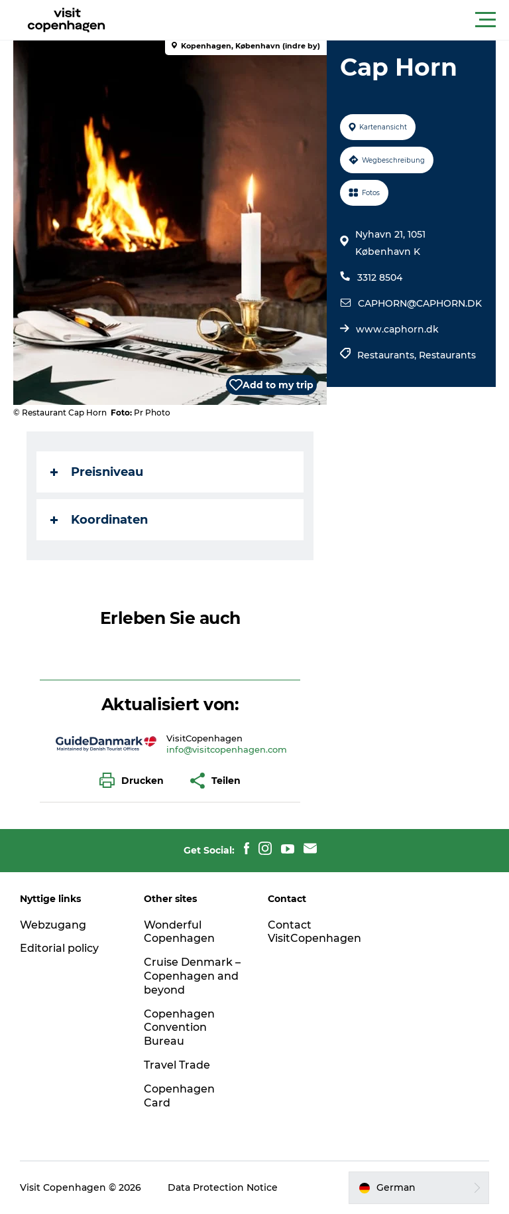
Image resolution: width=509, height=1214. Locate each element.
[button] (314, 20)
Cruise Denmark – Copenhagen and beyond (192, 976)
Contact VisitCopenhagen (314, 932)
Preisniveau (96, 472)
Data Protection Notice (223, 1187)
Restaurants (447, 355)
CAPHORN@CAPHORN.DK (420, 303)
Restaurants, (388, 355)
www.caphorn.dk (397, 329)
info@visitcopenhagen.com (226, 749)
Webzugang (53, 925)
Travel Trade (177, 1065)
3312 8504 (379, 277)
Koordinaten (99, 519)
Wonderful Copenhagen (179, 932)
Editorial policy (59, 948)
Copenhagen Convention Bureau (179, 1028)
